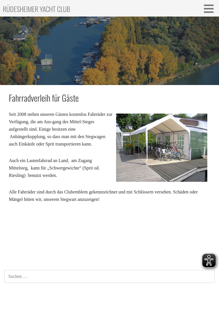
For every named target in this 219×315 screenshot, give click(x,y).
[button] (210, 8)
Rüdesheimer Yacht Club (36, 9)
